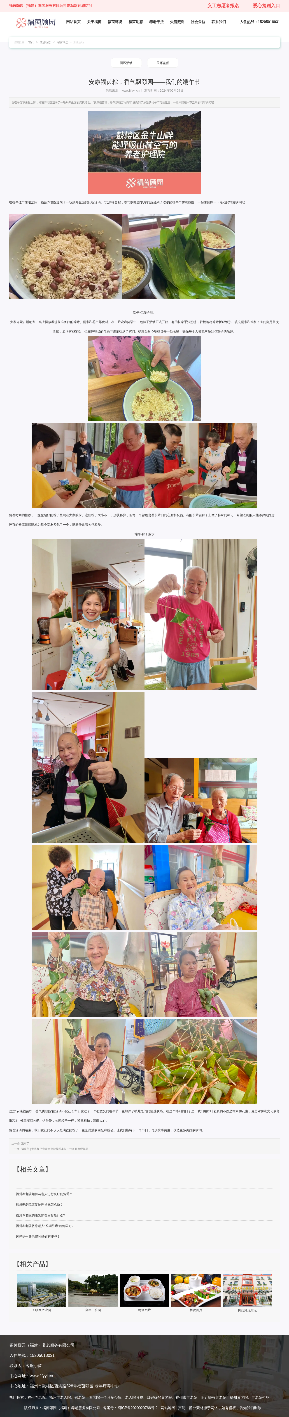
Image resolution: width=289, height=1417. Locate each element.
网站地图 (168, 1408)
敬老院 (80, 1397)
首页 (31, 42)
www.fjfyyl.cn (130, 90)
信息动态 (45, 42)
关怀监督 (162, 63)
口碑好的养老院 (159, 1397)
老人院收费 (134, 1397)
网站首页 (73, 22)
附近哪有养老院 (213, 1397)
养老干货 (156, 22)
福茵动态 (135, 22)
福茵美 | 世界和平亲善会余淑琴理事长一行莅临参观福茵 (54, 1149)
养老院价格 (261, 1397)
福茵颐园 (85, 1386)
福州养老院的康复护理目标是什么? (40, 1215)
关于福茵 (94, 22)
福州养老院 (37, 1397)
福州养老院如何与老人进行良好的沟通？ (44, 1194)
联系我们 (219, 22)
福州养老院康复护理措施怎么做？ (39, 1204)
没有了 (24, 1143)
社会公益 (198, 22)
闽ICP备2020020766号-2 (137, 1408)
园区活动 (126, 63)
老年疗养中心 (107, 1386)
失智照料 (177, 22)
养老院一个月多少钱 (105, 1397)
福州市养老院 (186, 1397)
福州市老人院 (60, 1397)
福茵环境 (115, 22)
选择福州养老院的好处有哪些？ (38, 1236)
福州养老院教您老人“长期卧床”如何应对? (44, 1226)
